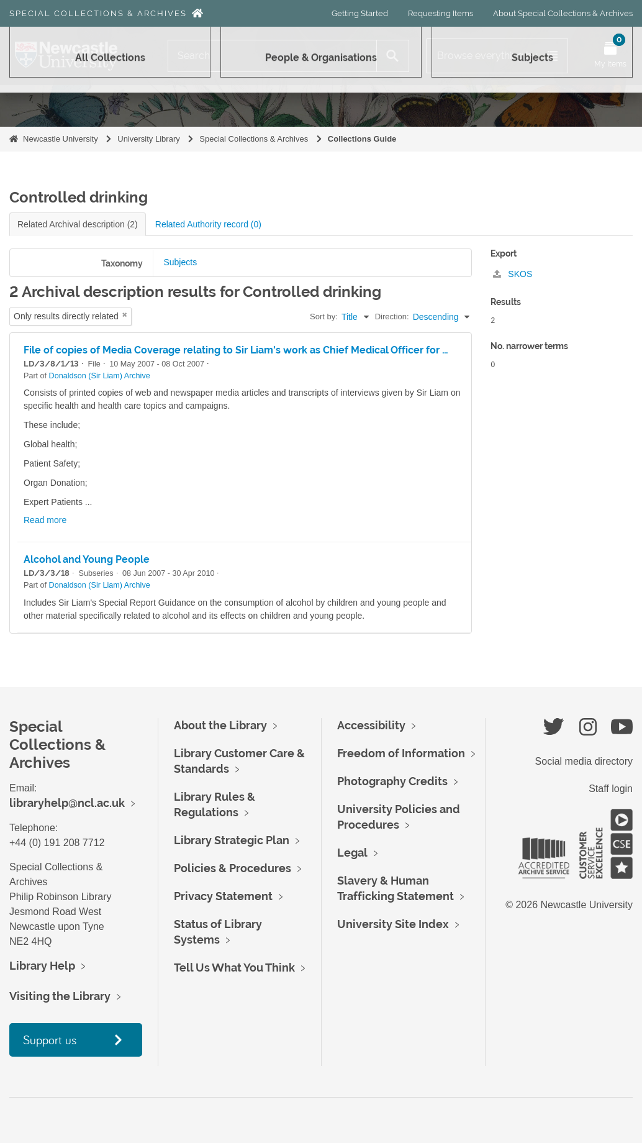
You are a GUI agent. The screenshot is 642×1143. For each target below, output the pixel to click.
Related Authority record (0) (208, 224)
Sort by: (324, 316)
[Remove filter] (124, 314)
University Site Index (393, 924)
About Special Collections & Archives (563, 13)
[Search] (272, 56)
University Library (148, 138)
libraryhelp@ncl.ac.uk (67, 802)
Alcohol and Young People (87, 559)
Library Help (42, 965)
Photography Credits (392, 781)
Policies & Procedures (232, 868)
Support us (49, 1039)
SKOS (512, 274)
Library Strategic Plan (231, 840)
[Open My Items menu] (610, 56)
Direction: (392, 316)
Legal (352, 852)
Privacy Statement (223, 896)
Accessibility (371, 725)
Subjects (180, 262)
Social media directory (584, 761)
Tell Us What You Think (234, 967)
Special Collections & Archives (98, 13)
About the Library (220, 725)
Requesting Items (440, 13)
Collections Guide (362, 138)
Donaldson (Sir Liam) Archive (99, 375)
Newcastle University (60, 138)
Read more (45, 520)
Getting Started (360, 13)
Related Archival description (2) (77, 224)
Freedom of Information (401, 753)
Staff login (611, 788)
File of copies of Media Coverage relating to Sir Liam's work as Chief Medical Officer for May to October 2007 (284, 350)
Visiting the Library (60, 996)
